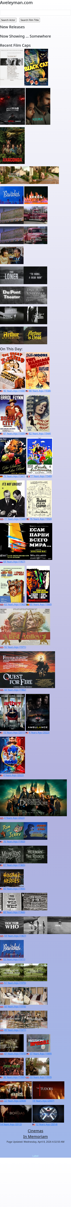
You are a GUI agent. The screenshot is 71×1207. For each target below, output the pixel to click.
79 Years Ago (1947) (14, 476)
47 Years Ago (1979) (15, 1053)
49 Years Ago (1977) (15, 1030)
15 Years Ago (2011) (14, 732)
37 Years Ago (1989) (41, 1053)
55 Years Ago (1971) (15, 647)
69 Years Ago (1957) (14, 561)
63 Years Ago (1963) (15, 604)
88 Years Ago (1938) (40, 390)
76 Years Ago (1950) (41, 519)
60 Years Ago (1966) (41, 604)
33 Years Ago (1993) (41, 1077)
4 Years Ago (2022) (39, 732)
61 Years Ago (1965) (14, 865)
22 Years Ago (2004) (15, 1100)
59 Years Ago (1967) (15, 935)
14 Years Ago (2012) (11, 1124)
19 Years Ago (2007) (43, 1100)
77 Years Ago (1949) (41, 476)
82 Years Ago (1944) (40, 433)
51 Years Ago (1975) (15, 983)
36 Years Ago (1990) (14, 1077)
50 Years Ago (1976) (15, 1006)
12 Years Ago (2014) (46, 1124)
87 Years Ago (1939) (14, 433)
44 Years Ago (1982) (15, 689)
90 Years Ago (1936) (14, 390)
